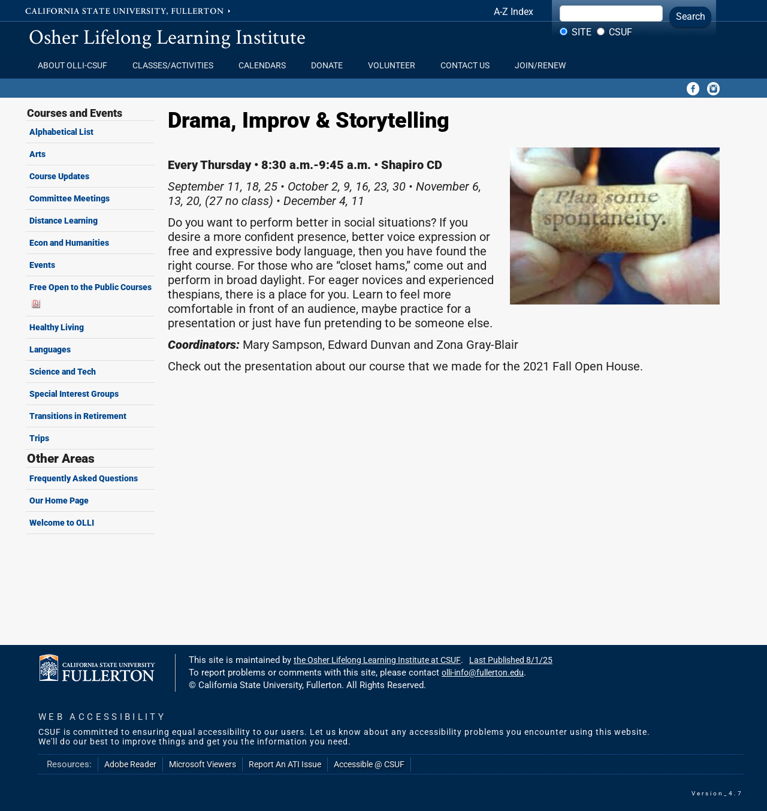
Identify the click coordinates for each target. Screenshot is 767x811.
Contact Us (468, 66)
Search (690, 16)
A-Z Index (513, 11)
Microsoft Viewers (202, 764)
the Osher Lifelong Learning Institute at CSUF (377, 660)
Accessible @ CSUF (369, 764)
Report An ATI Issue (285, 764)
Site (581, 32)
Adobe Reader (130, 764)
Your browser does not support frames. (449, 511)
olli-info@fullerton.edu (483, 672)
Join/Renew (540, 66)
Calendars (265, 66)
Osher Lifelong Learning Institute (167, 36)
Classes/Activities (176, 66)
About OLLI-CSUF (76, 66)
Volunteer (395, 66)
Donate (330, 66)
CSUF (620, 32)
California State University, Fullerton (129, 10)
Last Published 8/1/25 (510, 660)
